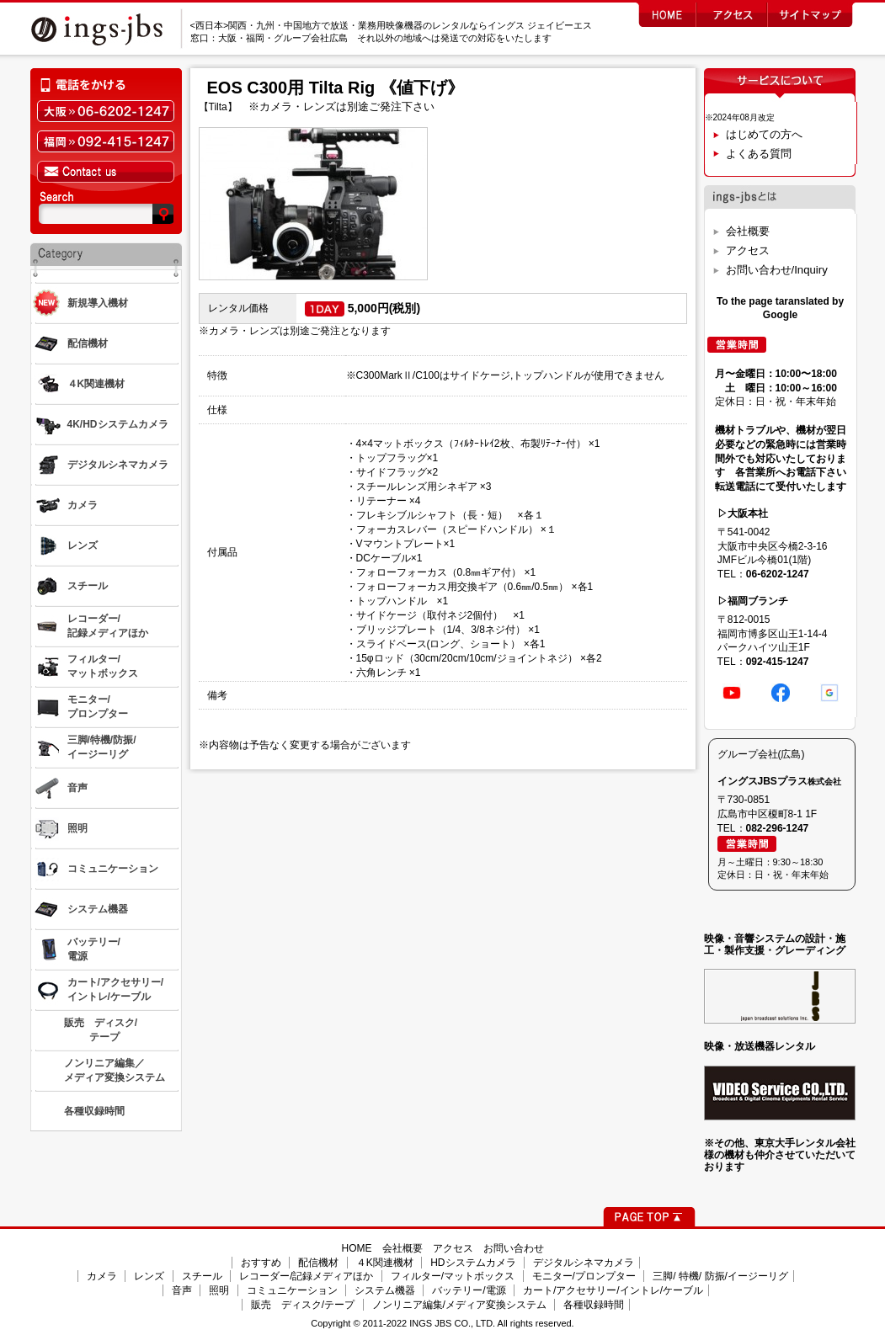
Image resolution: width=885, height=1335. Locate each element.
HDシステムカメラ (472, 1263)
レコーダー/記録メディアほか (306, 1276)
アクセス (748, 250)
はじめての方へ (764, 134)
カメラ (102, 1276)
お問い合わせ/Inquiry (777, 269)
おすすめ (261, 1263)
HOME (357, 1248)
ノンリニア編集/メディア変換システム (459, 1305)
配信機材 (318, 1263)
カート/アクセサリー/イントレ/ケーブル (613, 1290)
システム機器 (385, 1290)
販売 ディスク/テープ (303, 1305)
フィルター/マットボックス (452, 1276)
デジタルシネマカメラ (583, 1263)
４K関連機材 (384, 1263)
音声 (182, 1290)
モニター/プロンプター (584, 1276)
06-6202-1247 (777, 574)
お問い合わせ (513, 1248)
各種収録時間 (593, 1305)
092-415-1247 (777, 662)
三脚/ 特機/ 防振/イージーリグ (720, 1276)
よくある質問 (759, 153)
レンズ (149, 1276)
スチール (202, 1276)
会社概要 (748, 231)
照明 (219, 1290)
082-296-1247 (777, 828)
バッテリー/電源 (468, 1290)
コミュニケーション (292, 1290)
